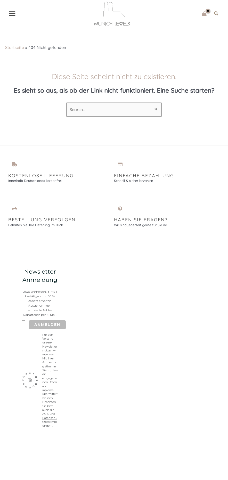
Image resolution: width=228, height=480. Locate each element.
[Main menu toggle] (12, 14)
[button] (216, 14)
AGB (46, 416)
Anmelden (47, 326)
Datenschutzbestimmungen (49, 424)
